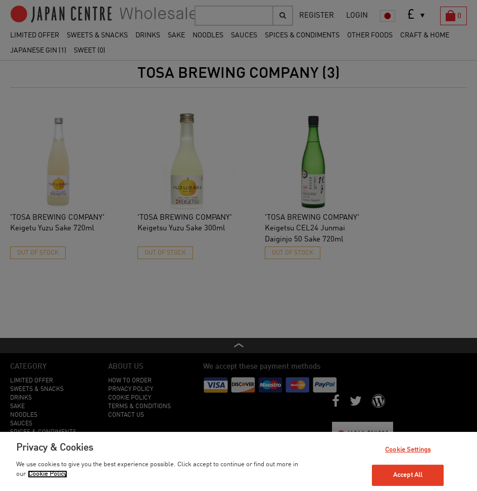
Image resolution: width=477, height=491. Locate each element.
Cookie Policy (47, 474)
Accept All (407, 475)
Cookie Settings (408, 449)
